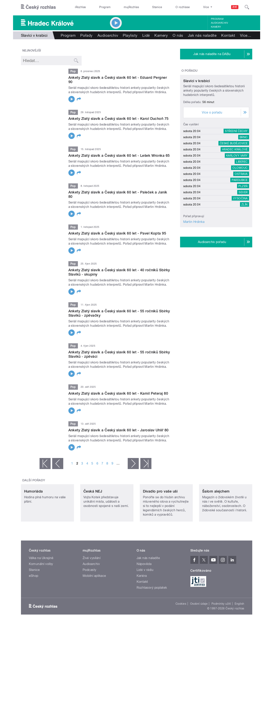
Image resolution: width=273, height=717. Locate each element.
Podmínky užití (221, 630)
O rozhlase (183, 7)
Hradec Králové (235, 186)
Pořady (86, 35)
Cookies (181, 630)
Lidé (146, 35)
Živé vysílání (91, 584)
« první (45, 463)
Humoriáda (33, 517)
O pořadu (189, 70)
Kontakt (228, 35)
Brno (244, 174)
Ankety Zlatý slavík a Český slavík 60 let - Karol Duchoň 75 (118, 118)
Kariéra (142, 602)
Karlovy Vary (237, 192)
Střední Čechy (236, 168)
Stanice (157, 7)
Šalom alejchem (216, 517)
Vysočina (240, 235)
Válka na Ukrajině (41, 584)
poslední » (145, 463)
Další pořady (33, 480)
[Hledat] (247, 7)
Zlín (244, 241)
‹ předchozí (57, 463)
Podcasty (89, 596)
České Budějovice (234, 180)
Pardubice (239, 217)
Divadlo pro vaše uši (160, 517)
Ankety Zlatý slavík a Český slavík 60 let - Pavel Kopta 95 (117, 233)
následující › (133, 463)
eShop (33, 602)
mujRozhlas (131, 7)
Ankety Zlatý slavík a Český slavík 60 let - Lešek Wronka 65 (119, 155)
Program (105, 7)
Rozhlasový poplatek (152, 614)
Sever (243, 229)
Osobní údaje (199, 630)
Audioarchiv (219, 23)
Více (245, 35)
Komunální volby (41, 590)
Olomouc (239, 204)
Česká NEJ (92, 517)
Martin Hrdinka (194, 259)
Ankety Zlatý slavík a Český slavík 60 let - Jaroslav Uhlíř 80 (118, 430)
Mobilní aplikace (94, 602)
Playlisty (130, 35)
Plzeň (242, 223)
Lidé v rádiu (145, 596)
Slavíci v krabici (196, 118)
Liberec (241, 198)
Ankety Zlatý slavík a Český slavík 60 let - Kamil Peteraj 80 (118, 393)
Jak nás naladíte (202, 35)
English (239, 630)
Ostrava (241, 210)
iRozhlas (80, 7)
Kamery (216, 26)
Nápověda (144, 590)
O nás (178, 35)
